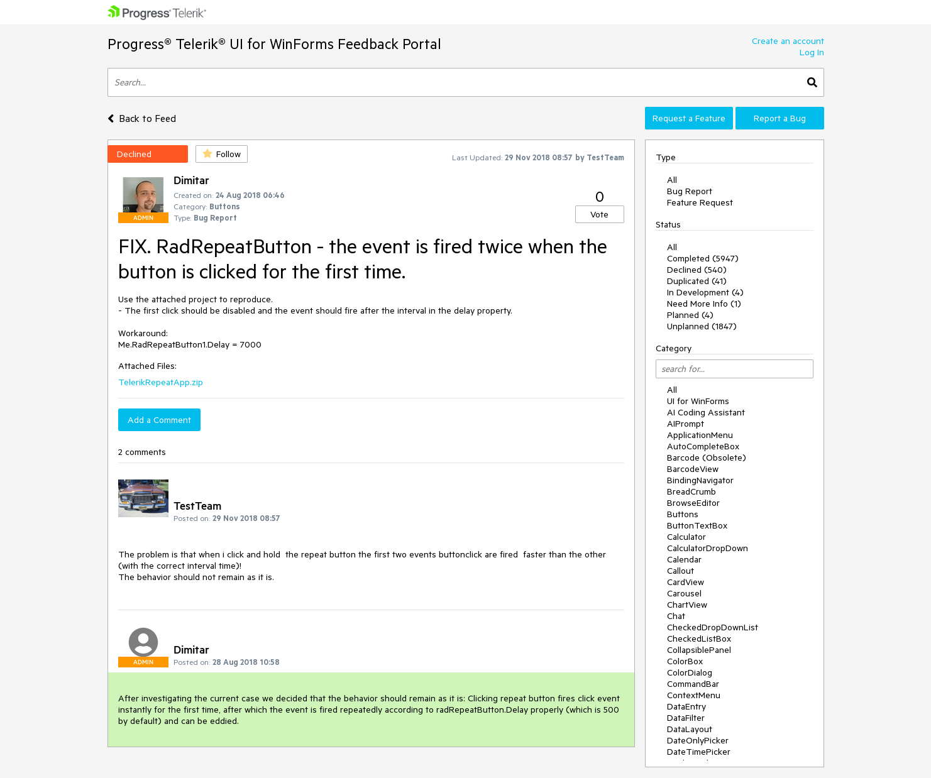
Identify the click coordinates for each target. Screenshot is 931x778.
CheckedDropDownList (712, 627)
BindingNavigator (700, 480)
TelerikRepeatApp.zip (160, 382)
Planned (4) (690, 315)
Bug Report (689, 191)
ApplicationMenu (700, 435)
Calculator (686, 536)
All (672, 179)
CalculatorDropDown (707, 548)
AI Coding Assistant (706, 412)
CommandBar (693, 683)
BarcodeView (693, 468)
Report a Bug (780, 118)
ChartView (687, 604)
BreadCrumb (691, 491)
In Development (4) (705, 292)
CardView (685, 582)
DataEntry (686, 706)
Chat (676, 616)
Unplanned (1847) (702, 326)
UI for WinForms (698, 401)
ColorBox (685, 661)
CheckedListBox (699, 638)
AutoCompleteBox (703, 446)
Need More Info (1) (704, 303)
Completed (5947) (703, 258)
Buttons (682, 514)
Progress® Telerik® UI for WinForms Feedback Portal (274, 44)
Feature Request (700, 202)
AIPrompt (685, 423)
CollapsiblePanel (699, 649)
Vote (599, 214)
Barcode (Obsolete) (706, 457)
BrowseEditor (693, 502)
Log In (812, 52)
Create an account (788, 41)
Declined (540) (697, 269)
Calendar (684, 559)
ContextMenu (693, 695)
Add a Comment (159, 419)
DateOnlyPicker (698, 740)
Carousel (684, 593)
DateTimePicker (698, 751)
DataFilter (686, 717)
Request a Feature (689, 118)
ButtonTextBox (697, 525)
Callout (680, 570)
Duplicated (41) (697, 281)
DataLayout (689, 729)
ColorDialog (689, 672)
